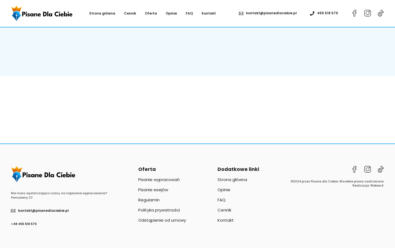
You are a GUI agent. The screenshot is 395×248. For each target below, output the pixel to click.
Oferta (151, 13)
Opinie (171, 13)
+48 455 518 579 (23, 224)
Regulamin (149, 200)
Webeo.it (376, 185)
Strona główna (102, 13)
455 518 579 (327, 13)
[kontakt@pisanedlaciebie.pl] (241, 13)
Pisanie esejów (153, 190)
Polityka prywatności (159, 210)
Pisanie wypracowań (159, 179)
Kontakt (209, 13)
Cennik (130, 13)
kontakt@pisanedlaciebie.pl (271, 13)
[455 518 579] (312, 13)
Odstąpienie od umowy (162, 220)
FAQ (189, 13)
